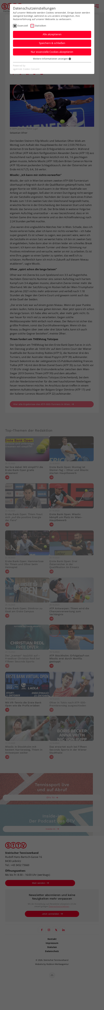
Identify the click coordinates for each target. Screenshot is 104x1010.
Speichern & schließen (52, 43)
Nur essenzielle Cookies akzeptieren (52, 52)
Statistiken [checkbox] (40, 25)
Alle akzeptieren (52, 34)
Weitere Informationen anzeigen (52, 58)
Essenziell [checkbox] (23, 25)
